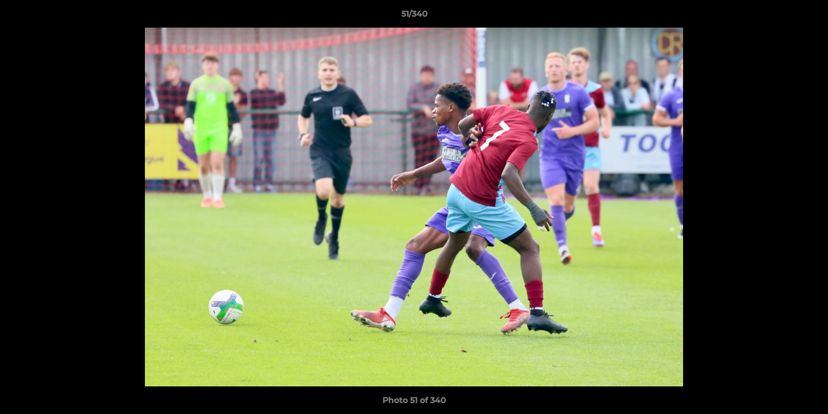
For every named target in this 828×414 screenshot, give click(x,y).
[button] (807, 17)
